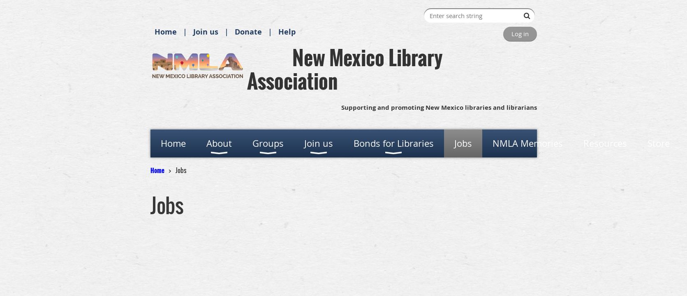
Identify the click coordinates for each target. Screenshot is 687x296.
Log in (520, 34)
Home (166, 32)
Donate (248, 32)
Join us (205, 32)
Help (287, 32)
